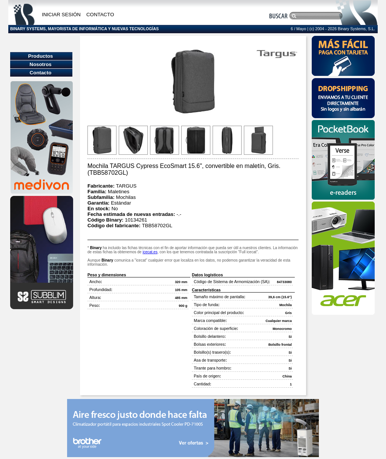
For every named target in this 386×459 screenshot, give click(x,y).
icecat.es (149, 252)
